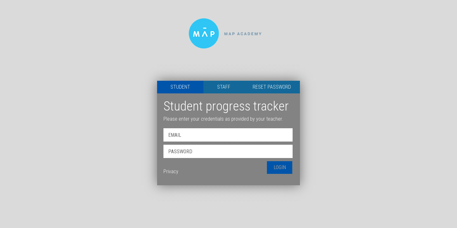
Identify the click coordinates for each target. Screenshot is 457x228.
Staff (223, 87)
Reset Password (272, 87)
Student (180, 87)
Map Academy (228, 40)
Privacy (170, 171)
